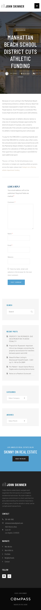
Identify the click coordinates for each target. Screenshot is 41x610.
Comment (11, 202)
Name (10, 234)
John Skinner (11, 73)
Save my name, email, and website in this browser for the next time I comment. (20, 272)
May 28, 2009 (25, 73)
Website (10, 257)
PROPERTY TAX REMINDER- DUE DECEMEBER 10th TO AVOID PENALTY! (21, 338)
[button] (36, 5)
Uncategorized (20, 30)
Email (10, 245)
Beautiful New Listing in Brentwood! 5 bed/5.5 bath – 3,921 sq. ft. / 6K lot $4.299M (21, 359)
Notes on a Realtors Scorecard (20, 373)
